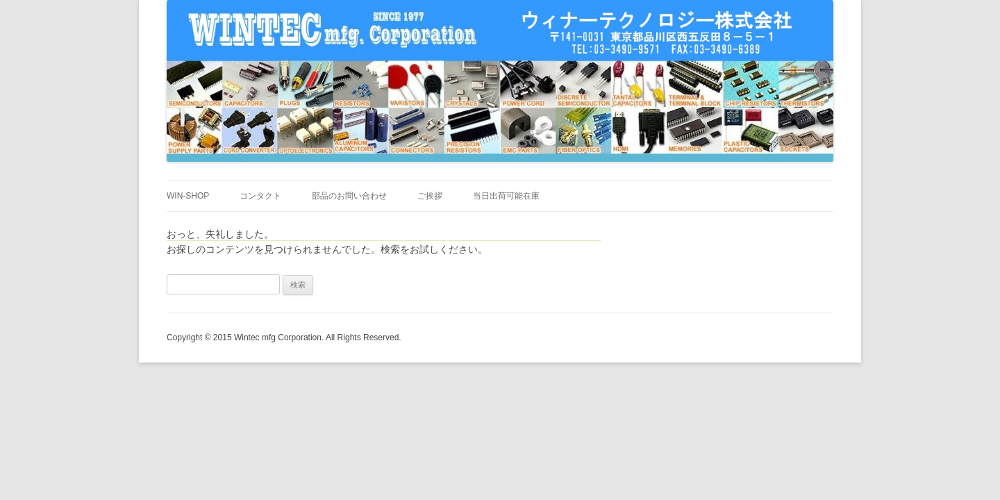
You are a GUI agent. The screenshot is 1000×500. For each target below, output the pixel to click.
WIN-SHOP (188, 196)
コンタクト (260, 196)
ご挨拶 (429, 196)
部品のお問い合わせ (349, 196)
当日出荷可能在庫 (506, 196)
